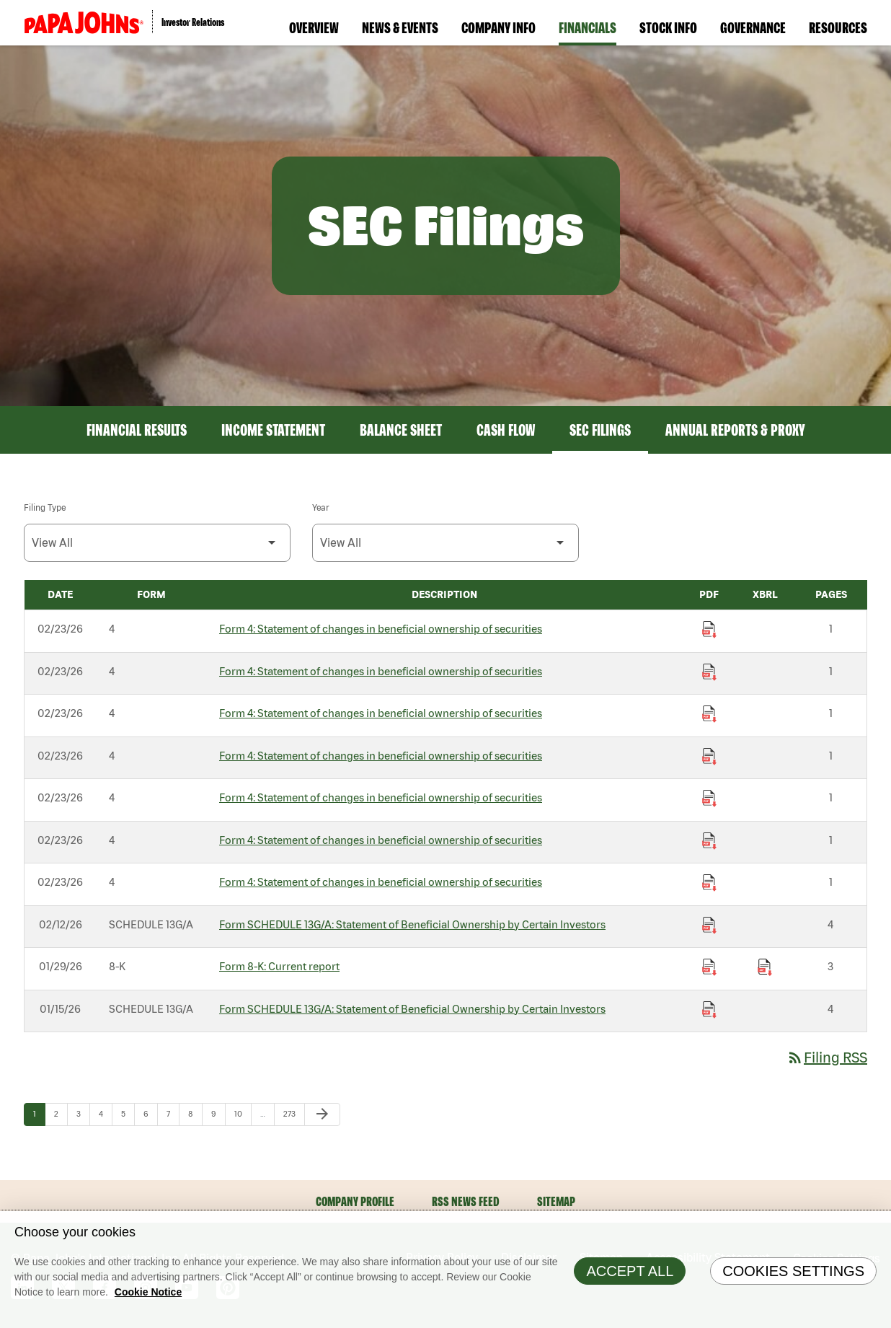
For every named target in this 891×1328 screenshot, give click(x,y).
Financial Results (137, 430)
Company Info (498, 27)
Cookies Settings (793, 1285)
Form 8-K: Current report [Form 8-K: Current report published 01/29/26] (279, 966)
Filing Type (45, 507)
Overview (314, 27)
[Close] (876, 1239)
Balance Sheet (401, 430)
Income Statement (273, 430)
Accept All (629, 1285)
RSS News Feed (466, 1201)
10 (243, 1113)
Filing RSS (826, 1057)
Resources (838, 27)
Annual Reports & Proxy (735, 430)
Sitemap (556, 1201)
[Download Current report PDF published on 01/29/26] (709, 967)
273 (292, 1113)
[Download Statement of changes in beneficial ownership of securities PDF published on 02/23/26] (709, 629)
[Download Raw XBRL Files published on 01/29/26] (764, 967)
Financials (587, 27)
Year (320, 507)
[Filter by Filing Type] (157, 543)
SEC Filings (600, 430)
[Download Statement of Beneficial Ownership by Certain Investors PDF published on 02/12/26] (709, 925)
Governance (753, 27)
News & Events (400, 27)
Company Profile (355, 1201)
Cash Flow (505, 430)
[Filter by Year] (445, 543)
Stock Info (668, 27)
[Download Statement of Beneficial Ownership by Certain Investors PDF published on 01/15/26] (709, 1010)
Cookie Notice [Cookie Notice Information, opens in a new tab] (148, 1305)
